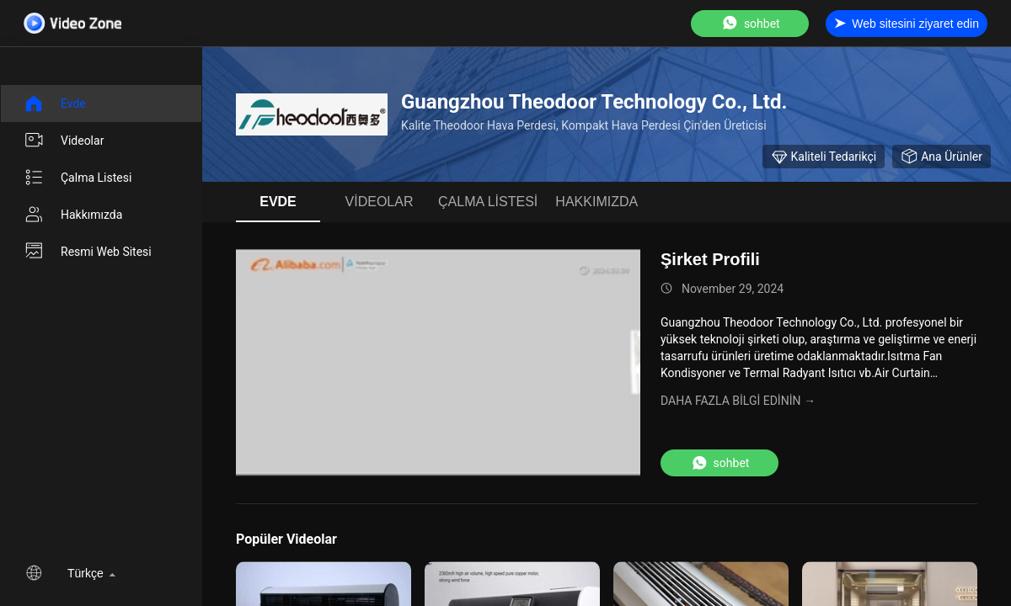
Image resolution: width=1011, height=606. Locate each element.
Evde (55, 103)
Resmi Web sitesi (88, 252)
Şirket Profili (710, 259)
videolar (64, 140)
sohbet (750, 23)
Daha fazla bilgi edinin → (738, 400)
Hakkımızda (73, 215)
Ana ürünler (941, 156)
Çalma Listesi (77, 177)
